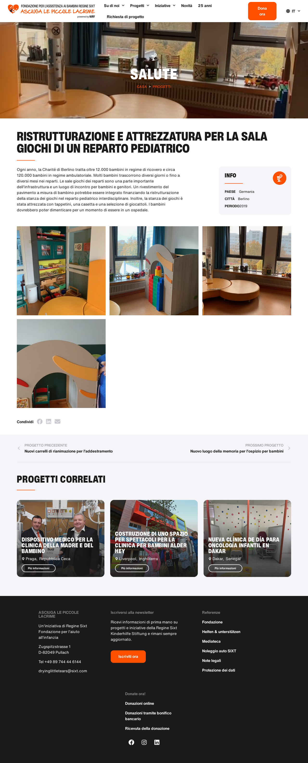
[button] (39, 421)
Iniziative (165, 5)
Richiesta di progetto (125, 16)
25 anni (205, 5)
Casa (142, 86)
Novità (186, 5)
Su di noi (114, 5)
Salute (154, 73)
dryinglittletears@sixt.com (62, 671)
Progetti (139, 5)
